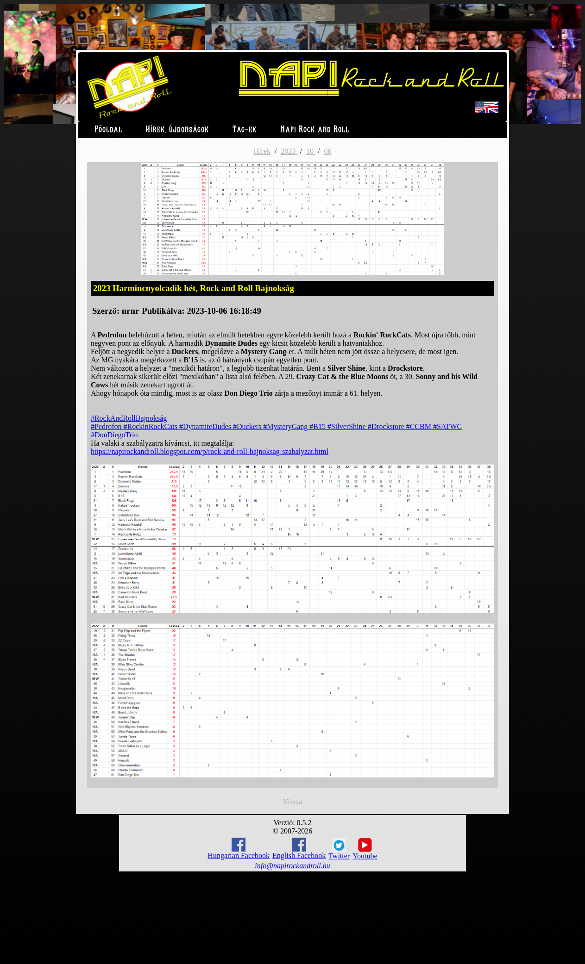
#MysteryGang (286, 426)
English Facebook (299, 848)
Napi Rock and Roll (314, 130)
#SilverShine (347, 426)
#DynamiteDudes (206, 426)
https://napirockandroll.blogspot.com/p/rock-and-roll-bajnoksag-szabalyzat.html (209, 451)
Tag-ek (245, 130)
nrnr (130, 311)
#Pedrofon (107, 426)
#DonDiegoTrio (114, 435)
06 (327, 151)
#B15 (318, 426)
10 (310, 151)
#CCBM (419, 426)
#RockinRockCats (151, 426)
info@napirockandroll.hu (292, 866)
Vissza (292, 802)
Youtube (364, 849)
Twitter (339, 849)
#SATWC (447, 426)
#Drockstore (387, 426)
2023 (289, 151)
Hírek (262, 151)
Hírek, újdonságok (177, 130)
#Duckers (248, 426)
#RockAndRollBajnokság (129, 418)
